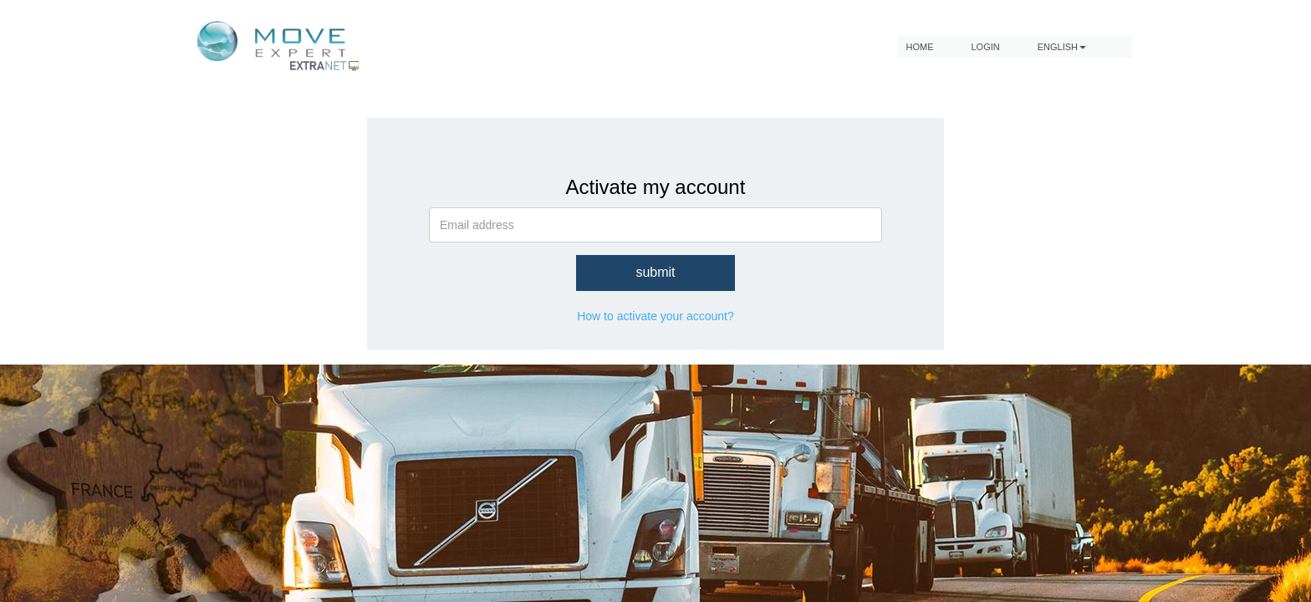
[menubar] (1014, 46)
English (1062, 46)
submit (655, 272)
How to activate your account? (655, 316)
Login (985, 46)
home (919, 46)
